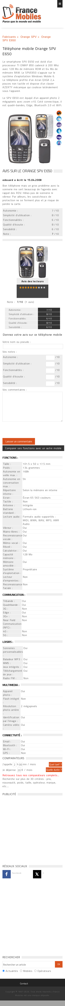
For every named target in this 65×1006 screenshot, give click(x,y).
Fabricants (9, 36)
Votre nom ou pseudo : (16, 342)
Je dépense (9, 770)
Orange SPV (28, 36)
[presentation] (30, 429)
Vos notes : (9, 351)
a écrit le (22, 180)
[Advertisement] (31, 829)
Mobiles (27, 971)
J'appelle (7, 764)
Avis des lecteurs (32, 281)
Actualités (12, 971)
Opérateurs (44, 971)
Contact (24, 983)
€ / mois (26, 770)
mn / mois (29, 764)
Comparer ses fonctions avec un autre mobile (33, 448)
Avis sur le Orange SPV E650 (27, 171)
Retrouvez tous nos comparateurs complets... (30, 775)
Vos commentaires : (14, 389)
